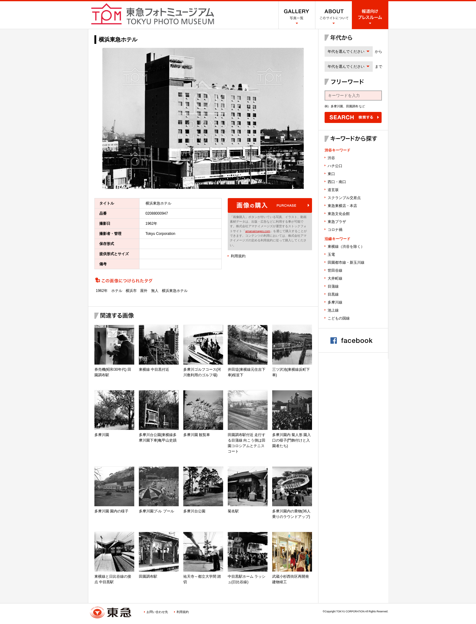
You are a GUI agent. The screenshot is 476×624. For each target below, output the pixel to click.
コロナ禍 (335, 230)
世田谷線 (335, 270)
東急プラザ (337, 222)
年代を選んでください (346, 51)
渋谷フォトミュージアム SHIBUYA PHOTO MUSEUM (152, 14)
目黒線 (333, 294)
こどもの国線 (339, 318)
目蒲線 (333, 286)
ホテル (116, 291)
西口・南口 (337, 182)
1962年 (102, 291)
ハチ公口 (335, 166)
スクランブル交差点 (344, 198)
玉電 (331, 254)
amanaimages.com (257, 231)
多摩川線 (335, 302)
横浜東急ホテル (175, 291)
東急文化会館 (339, 214)
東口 (331, 174)
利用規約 (238, 256)
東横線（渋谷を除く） (346, 246)
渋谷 (331, 158)
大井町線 (335, 278)
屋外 (143, 291)
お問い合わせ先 (157, 612)
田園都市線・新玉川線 (346, 262)
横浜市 (131, 291)
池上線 (333, 310)
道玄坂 (333, 190)
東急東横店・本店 (342, 206)
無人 (154, 291)
